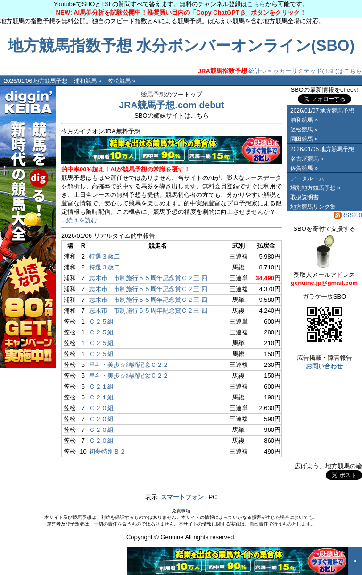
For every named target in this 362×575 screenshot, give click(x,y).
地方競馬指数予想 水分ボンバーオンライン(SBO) (181, 45)
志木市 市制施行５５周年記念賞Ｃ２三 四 (148, 278)
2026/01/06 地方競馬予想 (35, 81)
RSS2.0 (348, 215)
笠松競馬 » (121, 81)
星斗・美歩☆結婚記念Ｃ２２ (129, 364)
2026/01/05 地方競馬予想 (322, 149)
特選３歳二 (104, 256)
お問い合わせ (324, 366)
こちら (256, 4)
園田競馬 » (304, 139)
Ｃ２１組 (101, 386)
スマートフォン (182, 497)
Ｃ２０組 (101, 408)
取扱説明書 (304, 197)
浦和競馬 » (87, 81)
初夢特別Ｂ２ (107, 451)
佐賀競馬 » (304, 168)
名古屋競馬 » (306, 158)
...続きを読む (79, 220)
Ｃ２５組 (101, 321)
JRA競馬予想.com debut (171, 105)
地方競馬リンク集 (313, 206)
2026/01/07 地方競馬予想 (322, 110)
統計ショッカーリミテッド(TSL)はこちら (280, 70)
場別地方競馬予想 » (315, 188)
